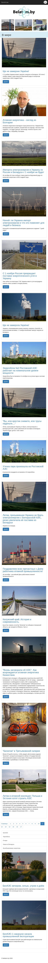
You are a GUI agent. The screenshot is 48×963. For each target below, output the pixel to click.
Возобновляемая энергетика (11, 848)
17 (21, 827)
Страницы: (4, 823)
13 (5, 827)
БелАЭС (5, 833)
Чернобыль (6, 836)
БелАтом (4, 2)
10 (38, 823)
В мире (5, 840)
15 (13, 827)
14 (9, 827)
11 (42, 823)
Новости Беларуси (8, 844)
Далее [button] (6, 81)
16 (17, 827)
